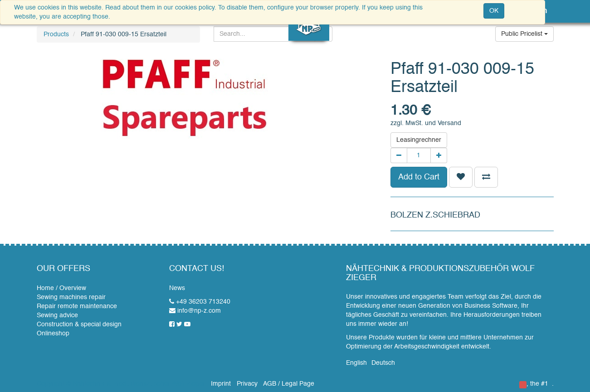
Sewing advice (57, 315)
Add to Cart (418, 177)
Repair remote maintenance (77, 306)
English (356, 363)
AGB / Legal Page (288, 384)
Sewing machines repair (71, 297)
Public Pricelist (524, 34)
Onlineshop (53, 333)
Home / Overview (61, 288)
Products (56, 34)
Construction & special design (79, 324)
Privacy (247, 384)
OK (493, 11)
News (177, 288)
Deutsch (383, 363)
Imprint (221, 384)
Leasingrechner (418, 140)
